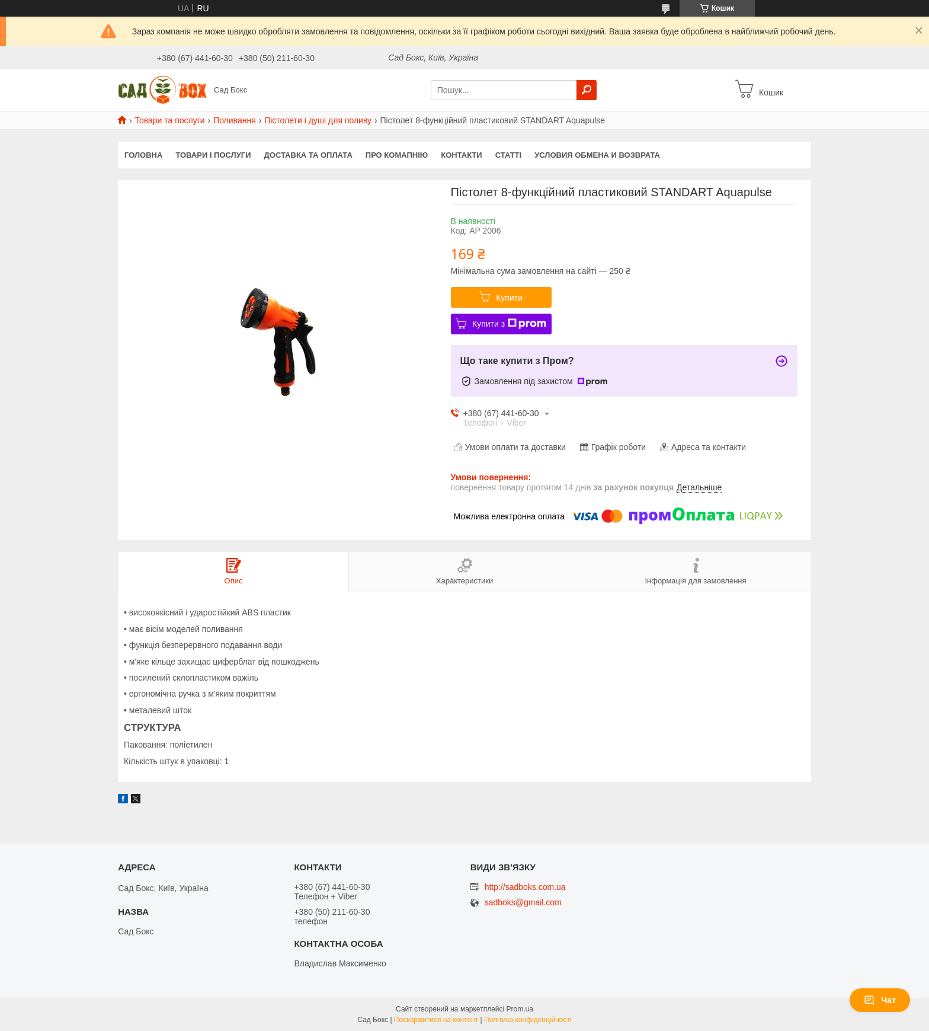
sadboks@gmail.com (523, 902)
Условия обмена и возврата (597, 155)
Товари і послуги (213, 155)
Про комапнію (397, 155)
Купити (509, 297)
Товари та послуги (169, 120)
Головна (143, 155)
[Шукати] (586, 90)
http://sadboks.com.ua (525, 887)
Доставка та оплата (308, 155)
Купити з (509, 323)
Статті (508, 155)
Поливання (234, 120)
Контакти (461, 155)
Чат (880, 1000)
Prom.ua (520, 1009)
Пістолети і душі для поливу (317, 120)
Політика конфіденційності (528, 1020)
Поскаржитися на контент (436, 1020)
